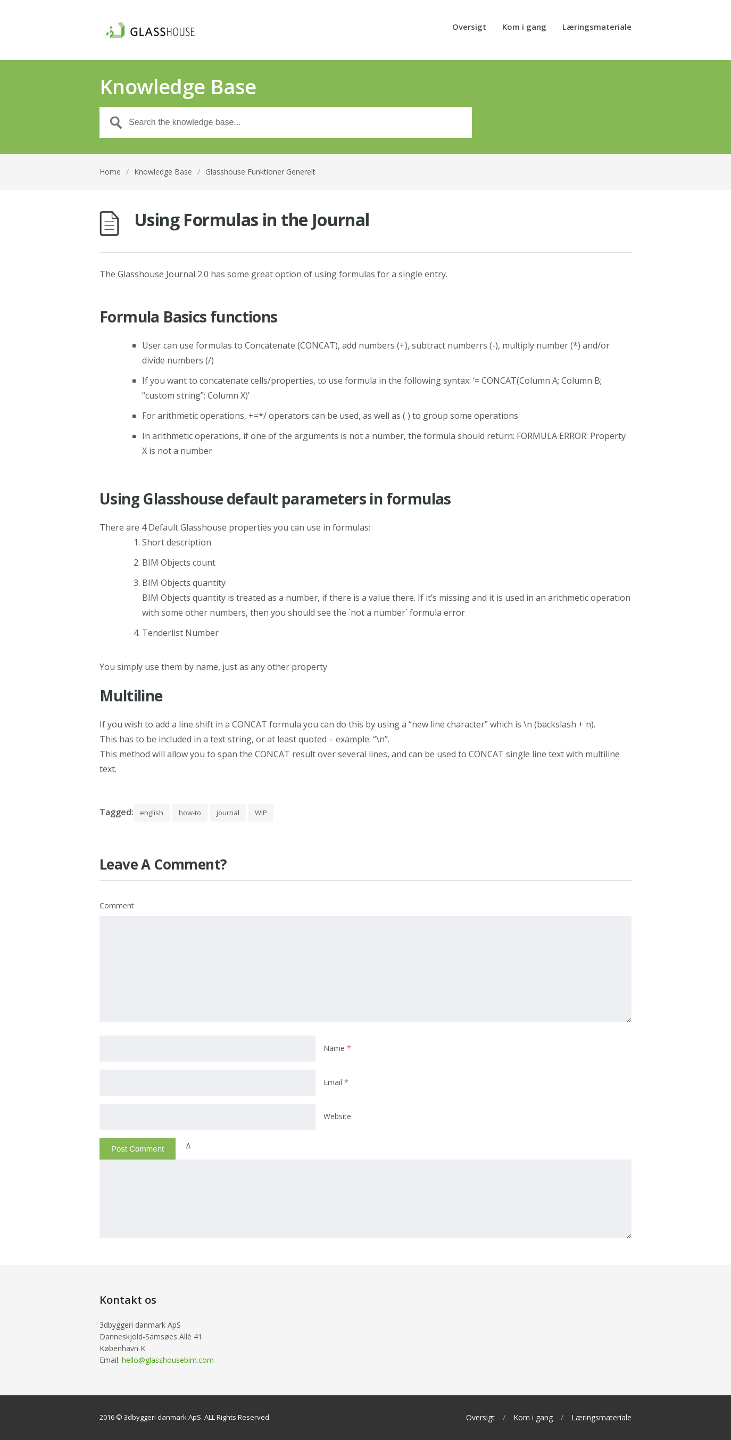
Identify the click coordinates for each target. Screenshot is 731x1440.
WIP (261, 812)
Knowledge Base (163, 172)
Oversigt (469, 27)
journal (228, 812)
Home (110, 172)
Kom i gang (524, 27)
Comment (116, 905)
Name (337, 1048)
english (151, 812)
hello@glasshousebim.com (168, 1360)
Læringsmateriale (597, 27)
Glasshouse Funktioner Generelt (260, 172)
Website (337, 1116)
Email (335, 1082)
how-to (190, 812)
